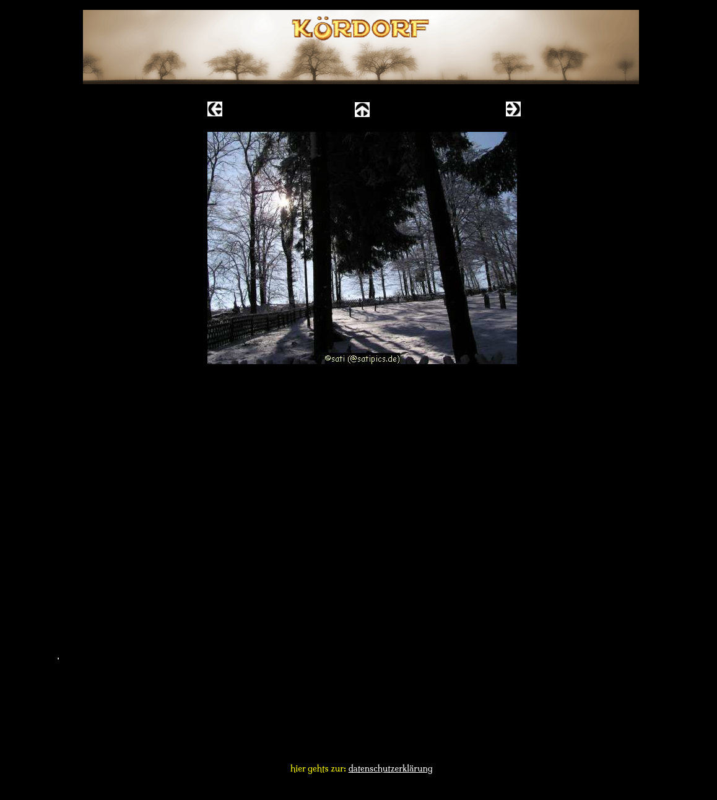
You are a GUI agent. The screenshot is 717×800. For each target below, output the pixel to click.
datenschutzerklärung (391, 768)
